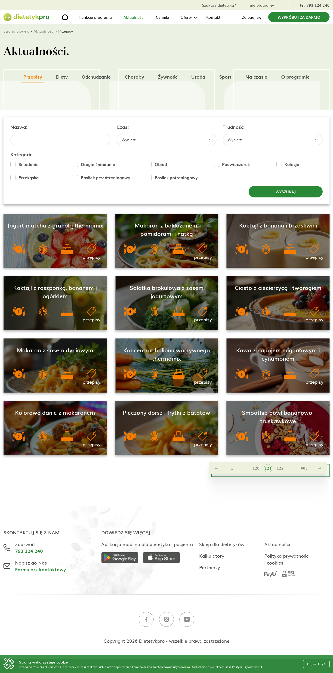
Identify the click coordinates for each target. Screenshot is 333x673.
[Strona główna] (26, 17)
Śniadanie (28, 164)
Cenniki (162, 17)
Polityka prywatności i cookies (287, 559)
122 (280, 468)
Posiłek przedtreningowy (105, 177)
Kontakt (213, 17)
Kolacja (291, 164)
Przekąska (28, 177)
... (244, 468)
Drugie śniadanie (98, 164)
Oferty (186, 17)
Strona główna (16, 31)
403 (304, 468)
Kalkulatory (211, 555)
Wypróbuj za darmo (299, 17)
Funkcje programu (95, 17)
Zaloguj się (251, 17)
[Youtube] (186, 620)
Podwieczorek (236, 164)
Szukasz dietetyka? (219, 5)
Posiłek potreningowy (176, 177)
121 (268, 468)
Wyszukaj (286, 191)
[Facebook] (146, 620)
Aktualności (133, 17)
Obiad (161, 164)
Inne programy (260, 5)
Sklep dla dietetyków (221, 544)
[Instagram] (166, 620)
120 (256, 468)
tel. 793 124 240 (315, 5)
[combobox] (166, 139)
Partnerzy (209, 567)
